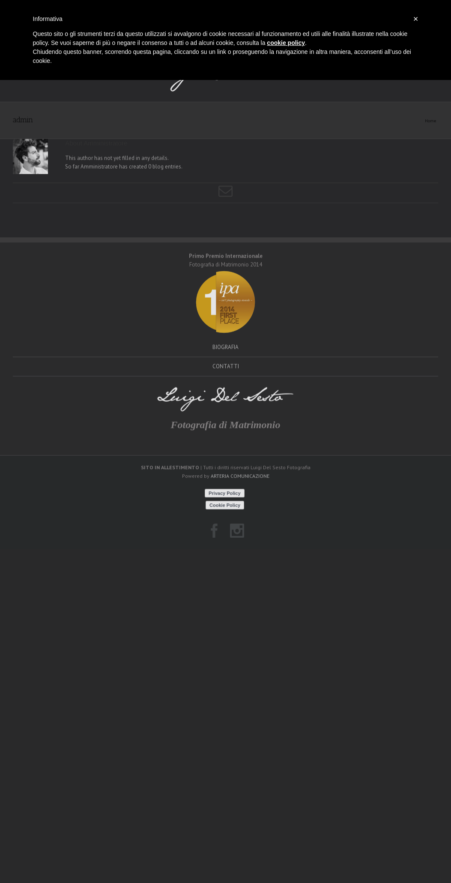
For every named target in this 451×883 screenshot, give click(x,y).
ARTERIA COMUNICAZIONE (240, 498)
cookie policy (286, 42)
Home (430, 142)
